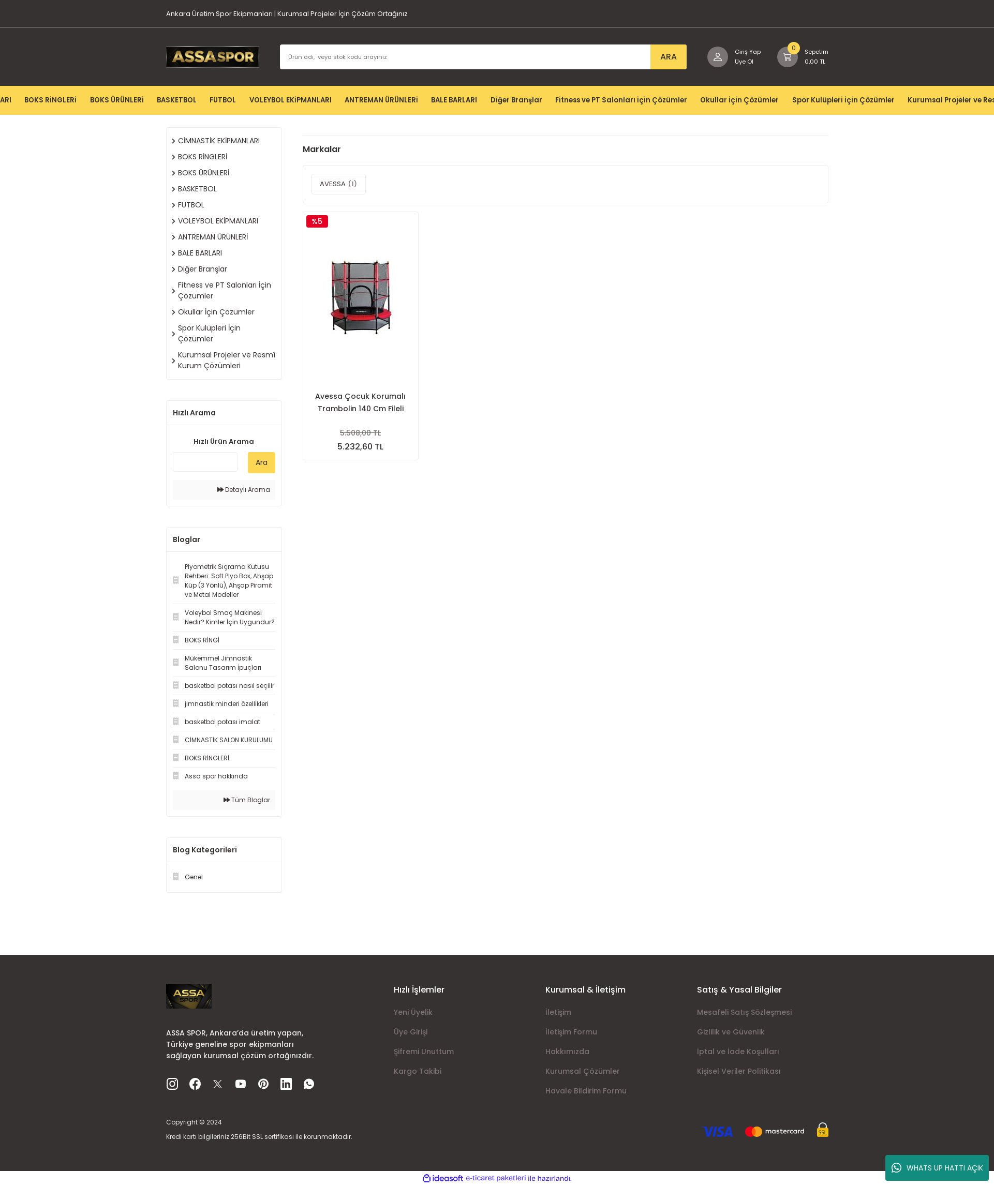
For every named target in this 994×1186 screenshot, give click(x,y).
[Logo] (212, 56)
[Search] (480, 56)
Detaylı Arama (243, 489)
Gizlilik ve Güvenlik (731, 1032)
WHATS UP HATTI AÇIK (937, 1168)
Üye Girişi (410, 1032)
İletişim (558, 1012)
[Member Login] (729, 57)
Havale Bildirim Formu (586, 1091)
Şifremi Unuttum (424, 1051)
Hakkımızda (567, 1051)
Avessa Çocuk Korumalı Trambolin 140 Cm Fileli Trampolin (360, 401)
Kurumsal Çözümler (582, 1071)
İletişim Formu (571, 1032)
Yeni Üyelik (413, 1012)
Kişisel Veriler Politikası (739, 1071)
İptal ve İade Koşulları (738, 1051)
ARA (662, 57)
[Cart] (801, 57)
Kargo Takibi (417, 1071)
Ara (262, 462)
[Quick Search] (205, 462)
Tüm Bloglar (247, 799)
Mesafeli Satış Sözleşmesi (744, 1012)
